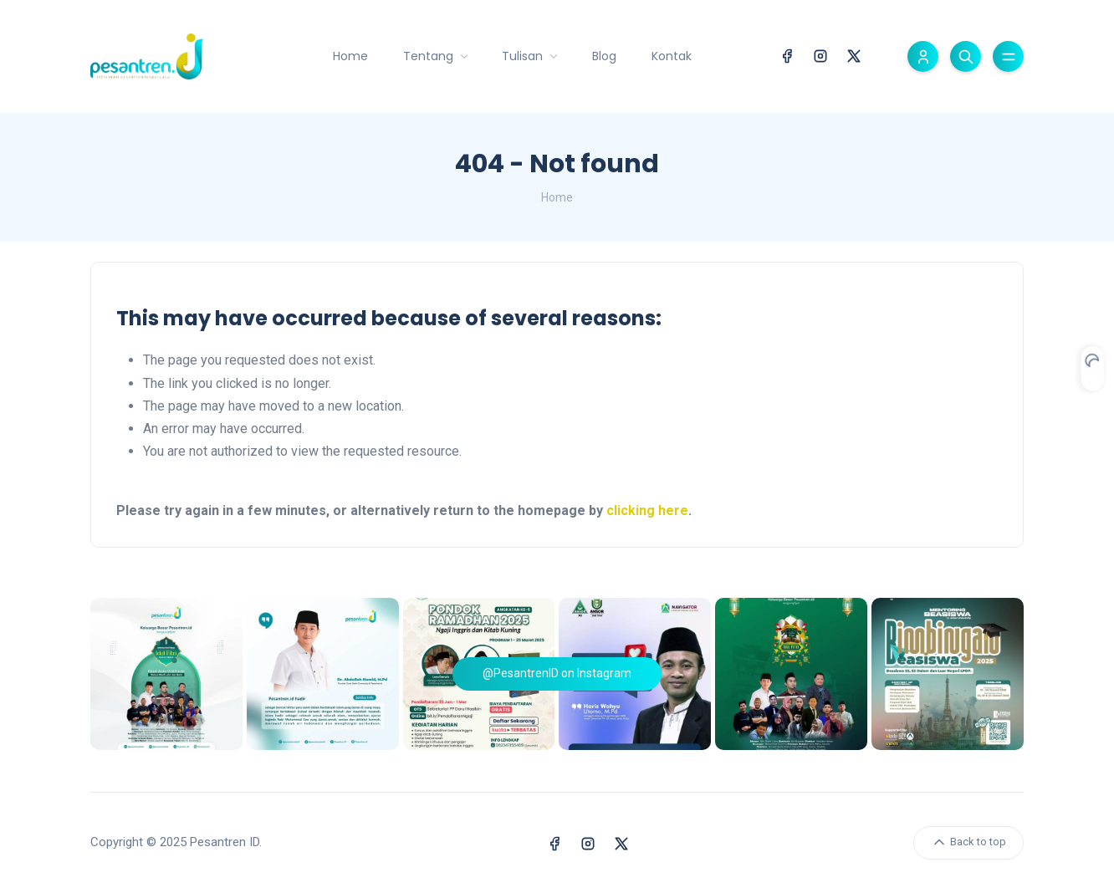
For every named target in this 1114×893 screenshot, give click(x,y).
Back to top (968, 842)
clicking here (647, 510)
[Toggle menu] (1008, 56)
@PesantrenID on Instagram (557, 673)
